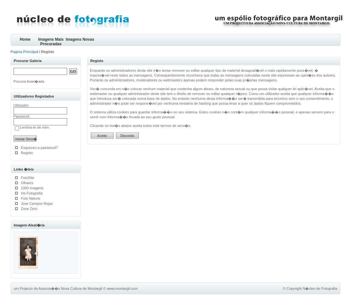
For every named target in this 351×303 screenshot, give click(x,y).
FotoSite (27, 178)
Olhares (27, 183)
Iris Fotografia (32, 193)
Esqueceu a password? (39, 148)
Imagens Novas (80, 39)
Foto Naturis (30, 198)
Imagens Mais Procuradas (51, 41)
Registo (27, 153)
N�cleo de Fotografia (320, 288)
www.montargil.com (122, 288)
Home (25, 39)
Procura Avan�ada (29, 81)
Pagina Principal (24, 52)
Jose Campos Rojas (37, 203)
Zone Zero (29, 209)
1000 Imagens (32, 188)
